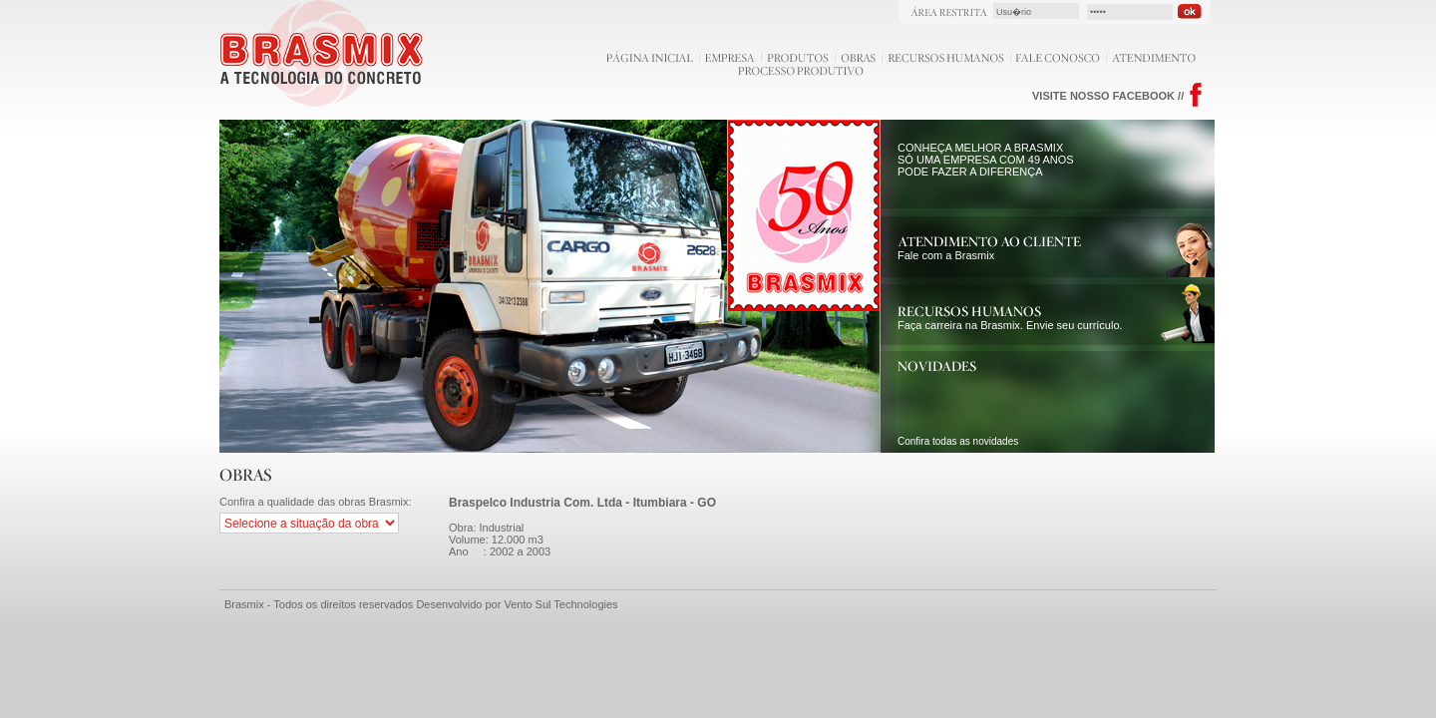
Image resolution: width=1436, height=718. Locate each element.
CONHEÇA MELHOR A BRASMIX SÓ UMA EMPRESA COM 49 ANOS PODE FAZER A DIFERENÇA (986, 160)
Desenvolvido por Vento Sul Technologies (516, 604)
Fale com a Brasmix (989, 249)
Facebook (1196, 95)
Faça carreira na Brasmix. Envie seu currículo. (1010, 319)
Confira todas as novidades (958, 441)
